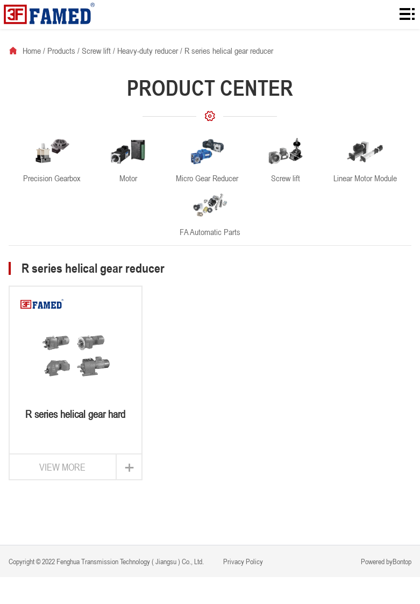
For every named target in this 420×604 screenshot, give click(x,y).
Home (32, 50)
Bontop (402, 561)
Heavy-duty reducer (147, 50)
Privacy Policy (242, 561)
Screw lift (96, 50)
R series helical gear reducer (228, 50)
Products (61, 50)
